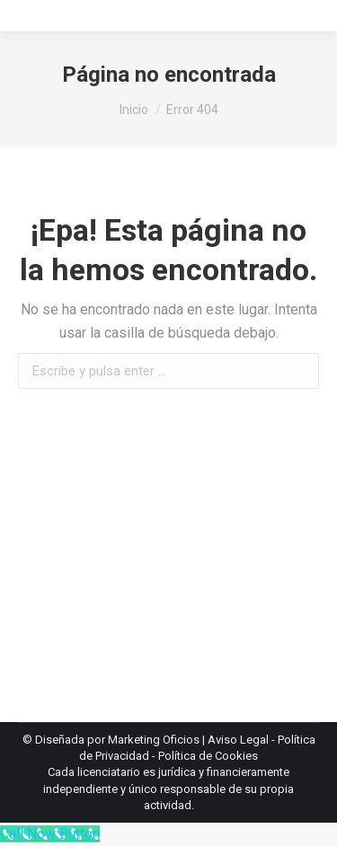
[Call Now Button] (50, 833)
